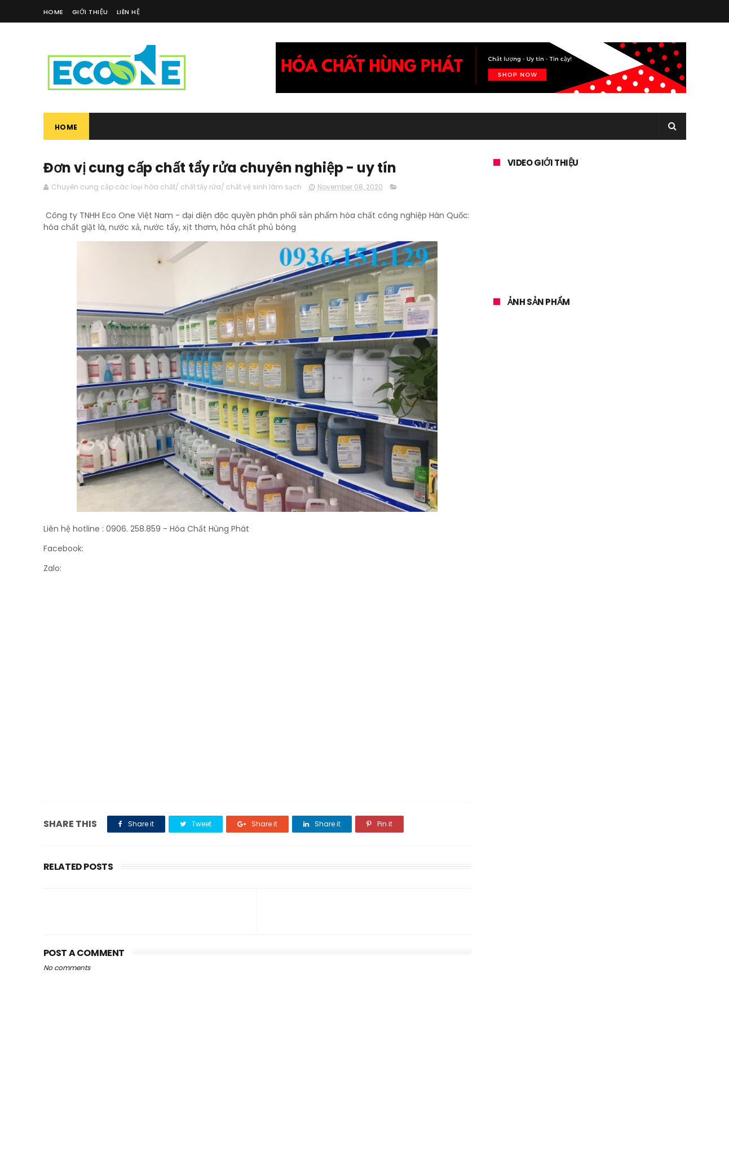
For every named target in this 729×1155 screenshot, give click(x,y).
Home (53, 11)
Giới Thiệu (90, 11)
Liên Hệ (128, 11)
